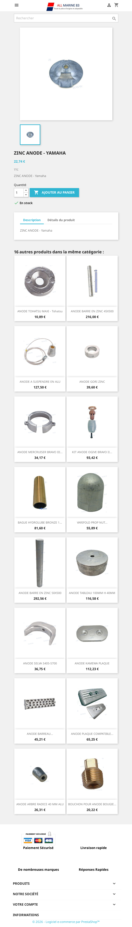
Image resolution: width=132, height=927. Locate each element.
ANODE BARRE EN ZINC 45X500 (92, 311)
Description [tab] (32, 220)
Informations (26, 915)
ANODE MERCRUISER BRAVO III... (40, 452)
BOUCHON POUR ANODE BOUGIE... (92, 804)
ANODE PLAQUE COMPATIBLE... (92, 734)
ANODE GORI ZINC (92, 382)
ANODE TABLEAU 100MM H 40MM (92, 593)
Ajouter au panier (54, 192)
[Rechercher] (66, 18)
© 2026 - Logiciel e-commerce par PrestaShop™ (66, 922)
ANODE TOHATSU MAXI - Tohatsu (40, 311)
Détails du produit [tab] (61, 220)
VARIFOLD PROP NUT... (92, 522)
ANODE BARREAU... (40, 734)
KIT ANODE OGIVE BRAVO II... (92, 452)
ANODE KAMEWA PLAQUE (92, 663)
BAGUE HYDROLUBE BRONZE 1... (40, 522)
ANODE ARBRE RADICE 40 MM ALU (40, 804)
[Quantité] (19, 192)
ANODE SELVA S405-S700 (40, 663)
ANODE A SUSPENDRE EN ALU (40, 382)
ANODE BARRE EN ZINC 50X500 (40, 593)
